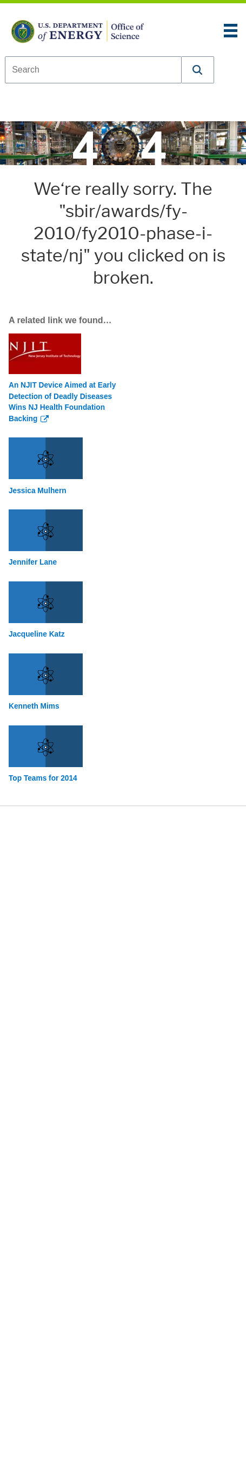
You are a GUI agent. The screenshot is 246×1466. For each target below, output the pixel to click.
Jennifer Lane (33, 562)
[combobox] (93, 70)
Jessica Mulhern (38, 491)
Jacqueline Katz (37, 634)
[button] (198, 69)
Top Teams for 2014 (43, 778)
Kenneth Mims (34, 706)
